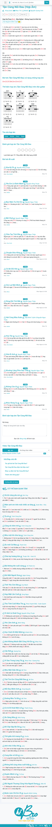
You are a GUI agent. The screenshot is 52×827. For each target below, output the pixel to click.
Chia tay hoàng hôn (11, 556)
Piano (17, 136)
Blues (8, 259)
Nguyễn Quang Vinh (36, 10)
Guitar (6, 136)
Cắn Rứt (6, 651)
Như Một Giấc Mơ (10, 670)
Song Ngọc (25, 594)
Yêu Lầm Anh (8, 623)
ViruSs (26, 736)
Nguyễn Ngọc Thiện (30, 202)
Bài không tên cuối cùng (13, 566)
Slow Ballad (10, 174)
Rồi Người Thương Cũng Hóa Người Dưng (20, 784)
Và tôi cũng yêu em (11, 495)
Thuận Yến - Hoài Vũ (29, 556)
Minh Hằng (21, 623)
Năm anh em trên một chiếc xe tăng (17, 505)
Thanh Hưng (28, 708)
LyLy (23, 746)
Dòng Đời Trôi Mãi (12, 301)
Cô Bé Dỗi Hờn (11, 269)
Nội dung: (5, 422)
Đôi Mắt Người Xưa (11, 575)
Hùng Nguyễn (26, 689)
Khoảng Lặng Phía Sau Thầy (16, 370)
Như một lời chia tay (11, 535)
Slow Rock (9, 243)
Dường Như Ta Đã (10, 698)
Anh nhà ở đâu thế (10, 746)
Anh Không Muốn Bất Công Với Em (17, 641)
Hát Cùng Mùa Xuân (13, 317)
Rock (8, 409)
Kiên (21, 755)
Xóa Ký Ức (9, 167)
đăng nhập (23, 438)
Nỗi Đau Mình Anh (10, 689)
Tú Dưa (21, 774)
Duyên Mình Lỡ (9, 774)
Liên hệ (41, 825)
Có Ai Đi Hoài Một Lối (12, 708)
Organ (22, 136)
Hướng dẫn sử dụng (11, 482)
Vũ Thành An (31, 566)
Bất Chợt (8, 218)
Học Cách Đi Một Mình (12, 632)
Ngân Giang (26, 575)
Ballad (26, 10)
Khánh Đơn (28, 632)
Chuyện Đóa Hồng (12, 253)
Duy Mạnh (24, 585)
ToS (36, 825)
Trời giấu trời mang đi (12, 736)
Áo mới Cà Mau (9, 545)
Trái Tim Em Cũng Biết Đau (14, 679)
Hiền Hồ (43, 784)
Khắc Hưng (21, 717)
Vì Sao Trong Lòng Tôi (12, 660)
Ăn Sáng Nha (8, 717)
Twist (8, 275)
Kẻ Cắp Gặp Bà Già (11, 727)
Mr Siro (31, 679)
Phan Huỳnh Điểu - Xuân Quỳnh (36, 604)
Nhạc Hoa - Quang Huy (32, 660)
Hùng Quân (8, 10)
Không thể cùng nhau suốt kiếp (16, 765)
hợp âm (7, 101)
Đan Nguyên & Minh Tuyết (11, 22)
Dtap (23, 727)
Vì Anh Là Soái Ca (10, 613)
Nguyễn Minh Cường (30, 793)
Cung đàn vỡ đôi (10, 755)
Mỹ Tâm (24, 670)
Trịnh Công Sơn (16, 516)
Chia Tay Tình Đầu (12, 234)
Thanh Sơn (23, 545)
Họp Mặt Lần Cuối (10, 594)
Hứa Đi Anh (9, 354)
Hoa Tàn (8, 336)
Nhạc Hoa (38, 642)
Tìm (46, 2)
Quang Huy (17, 651)
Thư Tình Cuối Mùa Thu (12, 604)
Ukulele (12, 136)
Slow (8, 208)
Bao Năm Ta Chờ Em (13, 202)
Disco (8, 361)
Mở (10, 450)
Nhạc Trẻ (18, 10)
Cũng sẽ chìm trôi (10, 526)
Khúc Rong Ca (10, 403)
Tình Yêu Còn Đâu (10, 585)
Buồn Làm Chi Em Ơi (11, 793)
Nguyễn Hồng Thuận (22, 167)
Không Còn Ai (10, 387)
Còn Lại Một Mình (12, 285)
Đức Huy (25, 495)
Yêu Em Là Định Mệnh (14, 184)
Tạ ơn (5, 516)
